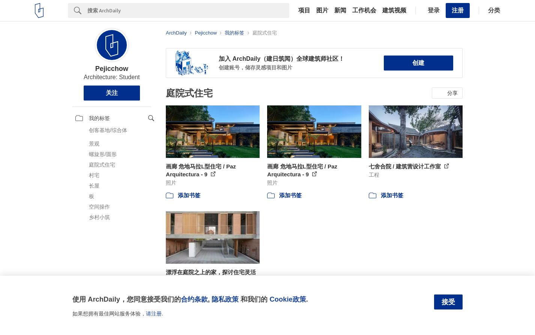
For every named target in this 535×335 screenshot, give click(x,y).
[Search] (188, 10)
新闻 (340, 11)
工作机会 (364, 11)
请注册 (154, 314)
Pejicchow (111, 68)
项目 (304, 11)
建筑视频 (394, 11)
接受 (448, 302)
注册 (458, 10)
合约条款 (194, 299)
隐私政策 (225, 299)
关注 (112, 93)
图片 (322, 11)
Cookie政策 (287, 299)
